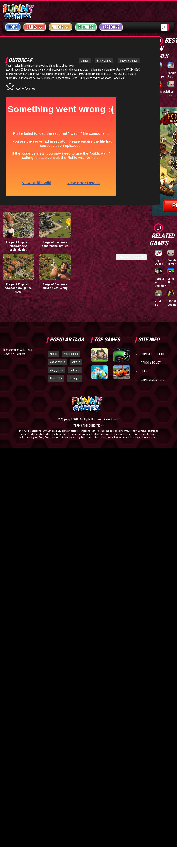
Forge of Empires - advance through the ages (18, 290)
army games (56, 370)
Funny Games (92, 59)
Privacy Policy (151, 362)
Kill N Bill (170, 280)
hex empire (74, 378)
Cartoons (111, 27)
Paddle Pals (171, 74)
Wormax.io (161, 91)
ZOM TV (158, 302)
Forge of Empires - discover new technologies (18, 248)
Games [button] (35, 27)
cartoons (74, 370)
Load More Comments (131, 260)
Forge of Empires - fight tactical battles (55, 247)
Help (144, 371)
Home (13, 27)
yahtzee (76, 362)
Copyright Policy (153, 354)
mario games (71, 353)
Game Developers (152, 380)
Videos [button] (60, 27)
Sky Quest (159, 262)
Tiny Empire (159, 74)
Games (72, 59)
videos (53, 353)
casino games (57, 362)
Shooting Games (116, 59)
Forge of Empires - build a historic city (55, 289)
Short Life (170, 93)
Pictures (85, 27)
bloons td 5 (56, 378)
